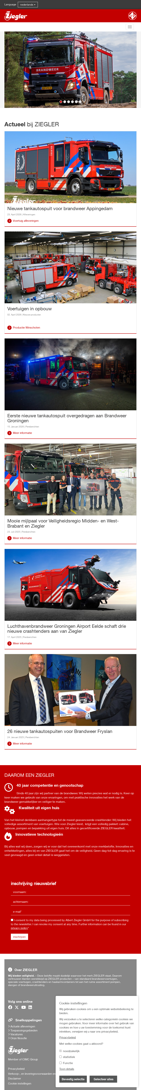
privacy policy (19, 928)
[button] (12, 69)
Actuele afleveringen (22, 1026)
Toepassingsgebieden (23, 1030)
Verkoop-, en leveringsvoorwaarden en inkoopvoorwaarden (44, 1073)
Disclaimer (14, 1078)
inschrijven (19, 936)
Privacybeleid (16, 1068)
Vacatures (16, 1034)
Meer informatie (22, 432)
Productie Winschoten (26, 327)
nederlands (27, 4)
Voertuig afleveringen (26, 220)
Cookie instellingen (19, 1083)
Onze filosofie (18, 1038)
